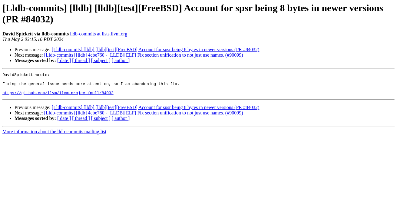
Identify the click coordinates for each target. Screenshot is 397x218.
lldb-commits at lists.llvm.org (98, 33)
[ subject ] (101, 60)
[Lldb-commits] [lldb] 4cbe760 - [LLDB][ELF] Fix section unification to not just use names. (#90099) (143, 55)
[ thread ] (81, 60)
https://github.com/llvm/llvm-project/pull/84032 (58, 97)
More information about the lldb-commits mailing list (54, 136)
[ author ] (121, 60)
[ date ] (64, 60)
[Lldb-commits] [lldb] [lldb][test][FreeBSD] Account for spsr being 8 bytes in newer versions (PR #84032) (156, 49)
